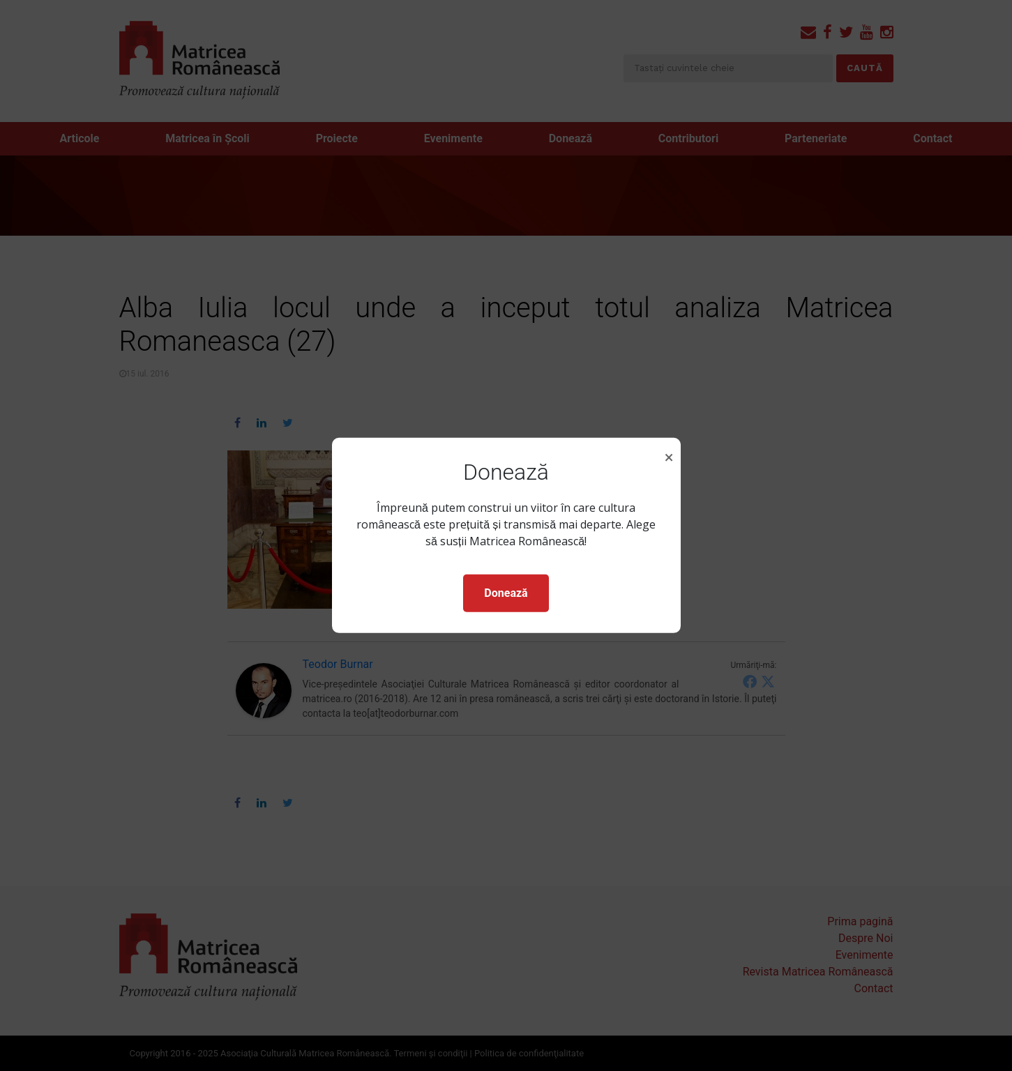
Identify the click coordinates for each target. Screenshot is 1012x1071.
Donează (505, 593)
